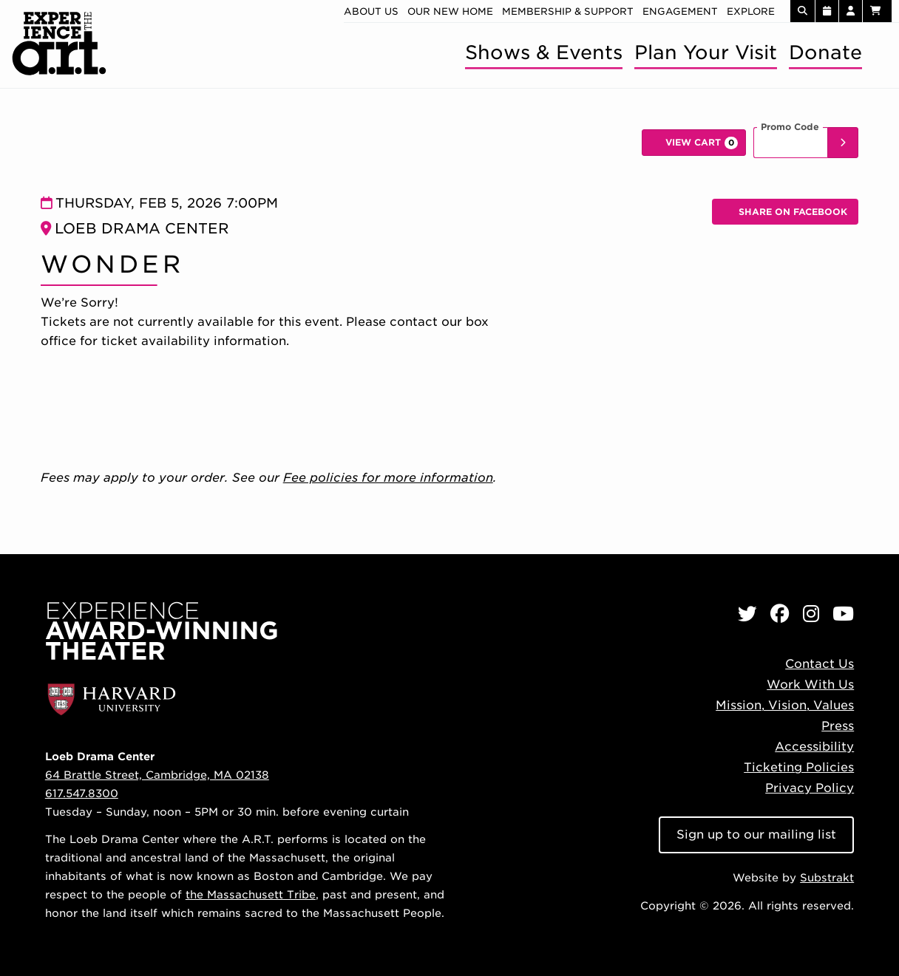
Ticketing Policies (799, 767)
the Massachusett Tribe (251, 894)
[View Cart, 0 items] (694, 142)
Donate (825, 52)
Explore (751, 11)
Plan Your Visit (705, 52)
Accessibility (814, 747)
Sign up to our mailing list (756, 834)
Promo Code (790, 127)
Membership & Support (568, 11)
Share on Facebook (790, 215)
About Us (371, 11)
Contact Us (819, 664)
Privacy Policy (809, 788)
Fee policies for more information (388, 478)
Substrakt (827, 877)
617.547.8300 (81, 793)
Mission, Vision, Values (785, 705)
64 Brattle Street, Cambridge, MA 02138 (157, 774)
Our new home (450, 11)
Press (837, 726)
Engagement (680, 11)
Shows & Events (543, 52)
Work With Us (810, 685)
